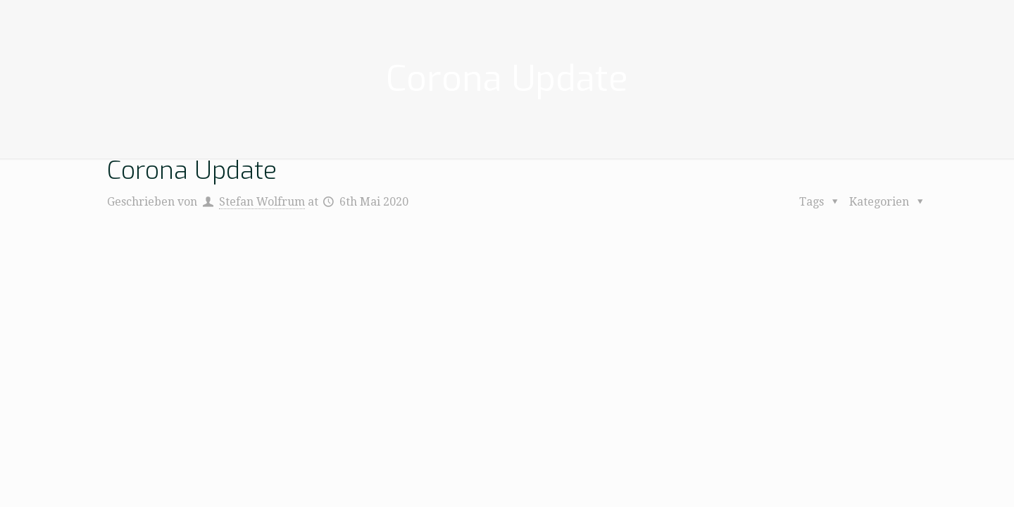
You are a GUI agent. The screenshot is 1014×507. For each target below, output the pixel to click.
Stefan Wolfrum (262, 201)
